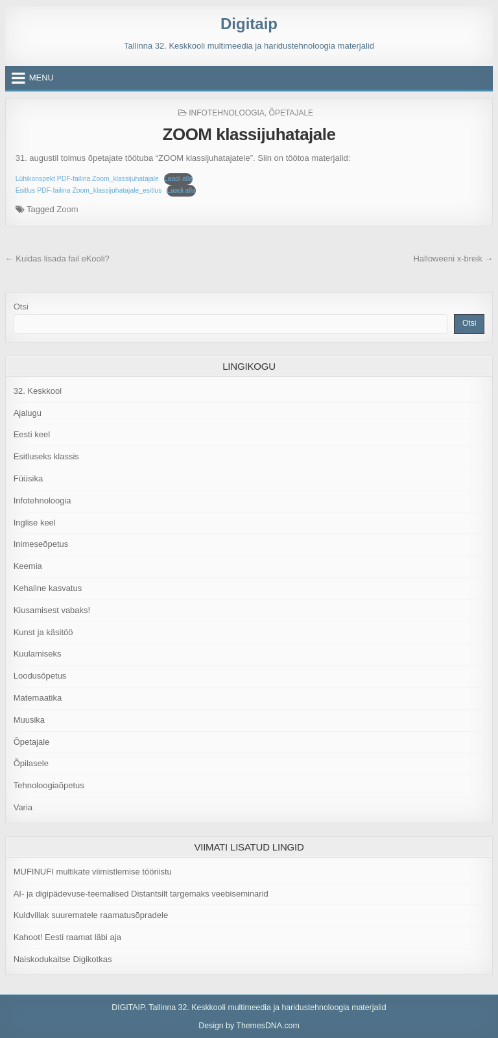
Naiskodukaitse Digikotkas (63, 959)
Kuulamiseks (38, 653)
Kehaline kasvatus (48, 588)
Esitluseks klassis (46, 456)
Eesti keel (32, 434)
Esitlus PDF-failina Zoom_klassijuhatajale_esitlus (89, 190)
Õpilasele (31, 763)
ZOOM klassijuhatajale (249, 134)
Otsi (21, 306)
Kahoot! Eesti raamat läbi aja (67, 937)
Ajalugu (28, 413)
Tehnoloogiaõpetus (49, 785)
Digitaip (249, 23)
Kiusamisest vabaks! (52, 610)
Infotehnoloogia (227, 112)
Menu (41, 77)
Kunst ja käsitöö (43, 632)
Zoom (67, 209)
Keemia (28, 566)
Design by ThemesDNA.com (249, 1025)
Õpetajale (291, 112)
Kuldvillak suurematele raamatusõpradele (91, 915)
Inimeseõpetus (41, 544)
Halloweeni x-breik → (453, 258)
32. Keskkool (38, 391)
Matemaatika (38, 698)
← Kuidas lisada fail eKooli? (57, 258)
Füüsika (28, 478)
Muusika (29, 720)
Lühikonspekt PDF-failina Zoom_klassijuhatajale (87, 178)
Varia (23, 807)
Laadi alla (178, 178)
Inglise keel (35, 522)
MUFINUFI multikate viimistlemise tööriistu (93, 871)
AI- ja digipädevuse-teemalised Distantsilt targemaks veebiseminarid (141, 894)
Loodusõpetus (40, 676)
